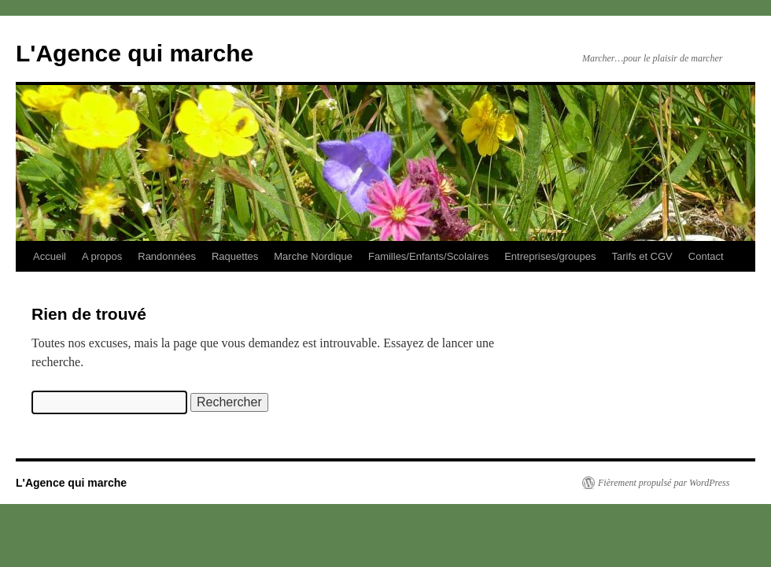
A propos (102, 256)
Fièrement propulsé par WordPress (663, 482)
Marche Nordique (313, 256)
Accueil (49, 256)
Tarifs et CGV (641, 256)
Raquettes (235, 256)
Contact (706, 256)
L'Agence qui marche (134, 53)
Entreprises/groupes (550, 256)
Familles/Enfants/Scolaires (428, 256)
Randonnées (167, 256)
